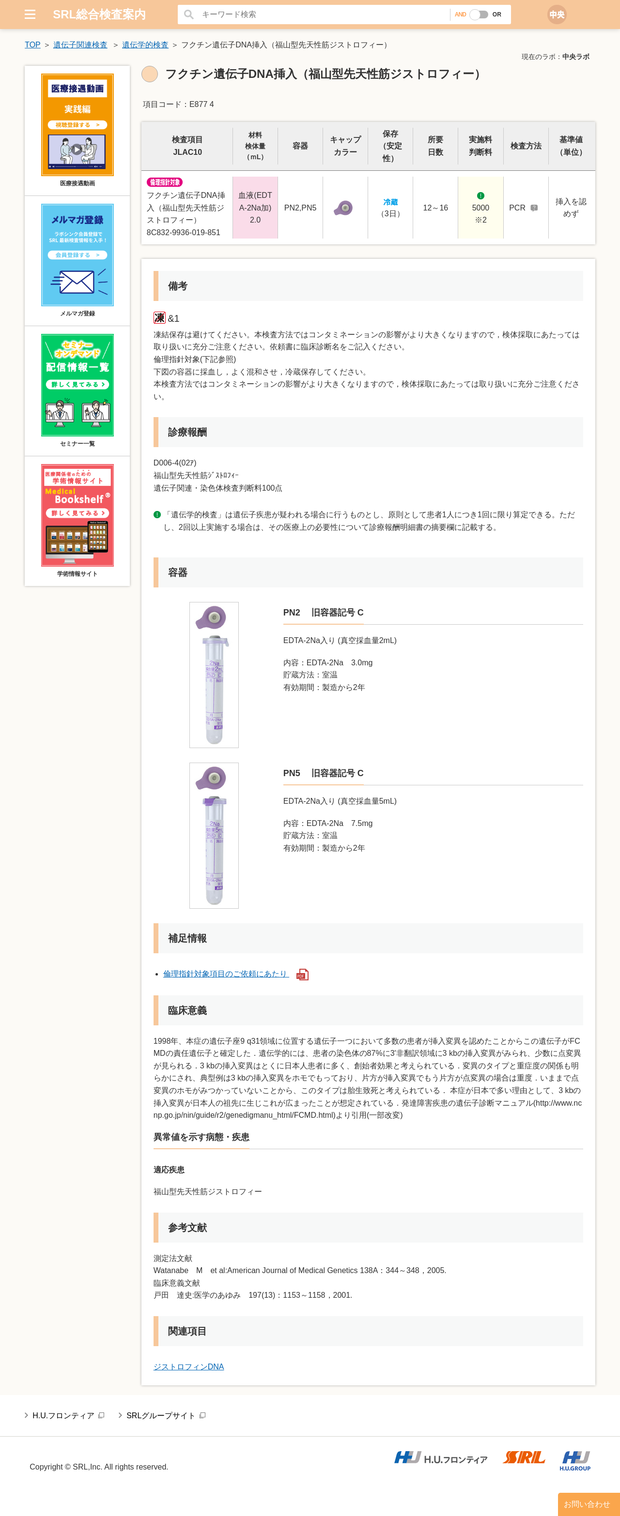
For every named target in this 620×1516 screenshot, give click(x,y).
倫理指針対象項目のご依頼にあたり (236, 974)
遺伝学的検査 (145, 45)
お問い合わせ (587, 1504)
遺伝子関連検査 (80, 45)
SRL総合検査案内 (99, 14)
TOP (33, 45)
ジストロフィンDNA (189, 1367)
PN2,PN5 (300, 208)
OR (497, 14)
